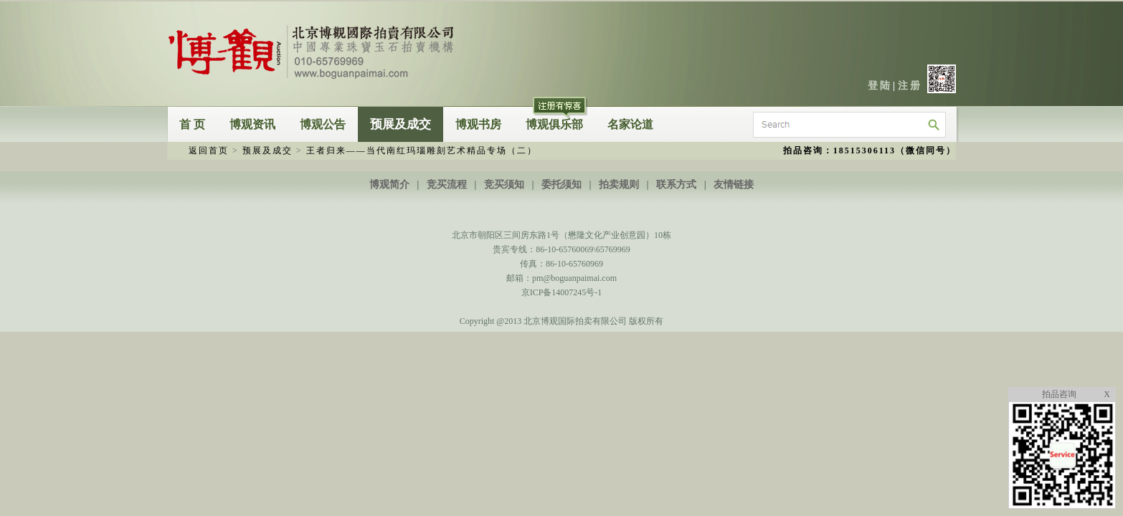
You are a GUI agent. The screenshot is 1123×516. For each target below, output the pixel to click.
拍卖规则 (619, 184)
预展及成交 (400, 124)
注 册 (909, 85)
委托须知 (561, 184)
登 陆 (879, 85)
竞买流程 (447, 184)
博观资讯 (252, 124)
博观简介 (389, 184)
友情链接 (734, 184)
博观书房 (478, 124)
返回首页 (209, 150)
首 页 (192, 124)
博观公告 (323, 124)
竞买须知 (504, 184)
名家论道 (630, 124)
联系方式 (676, 184)
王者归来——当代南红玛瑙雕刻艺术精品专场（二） (421, 150)
